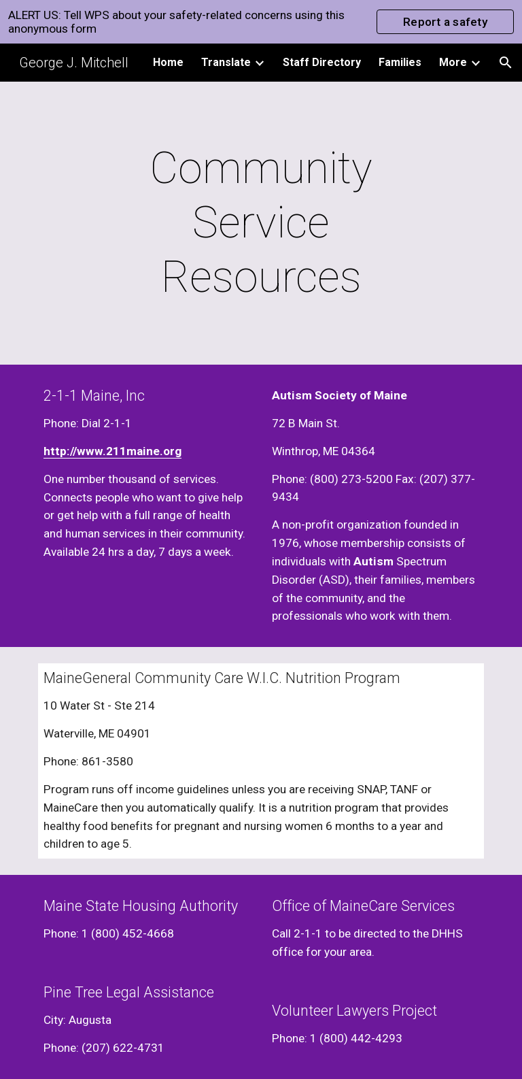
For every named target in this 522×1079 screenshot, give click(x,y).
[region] (261, 22)
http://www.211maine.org (112, 451)
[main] (260, 223)
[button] (505, 62)
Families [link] (400, 62)
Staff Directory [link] (322, 62)
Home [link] (168, 62)
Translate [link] (226, 62)
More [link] (453, 62)
